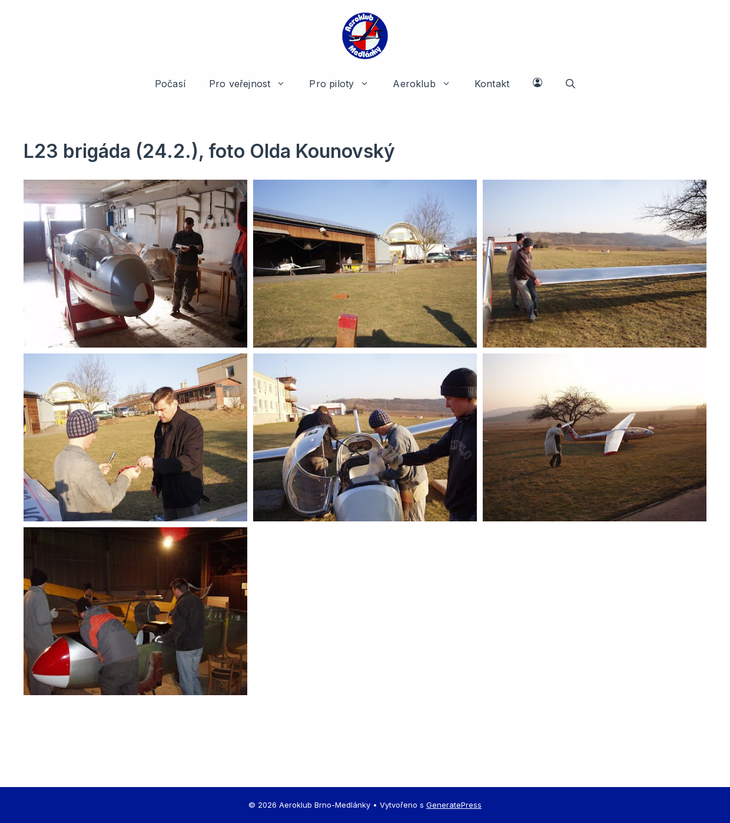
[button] (570, 83)
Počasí (170, 84)
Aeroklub (428, 83)
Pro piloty (345, 83)
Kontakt (491, 84)
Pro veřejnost (253, 83)
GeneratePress (454, 804)
